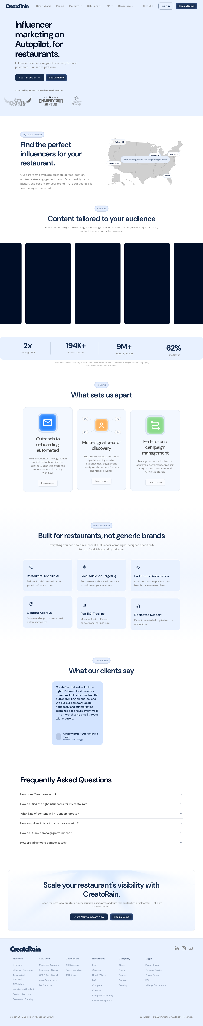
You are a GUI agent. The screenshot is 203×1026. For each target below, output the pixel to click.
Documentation (74, 970)
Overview (17, 965)
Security (123, 985)
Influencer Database (23, 970)
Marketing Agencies (49, 965)
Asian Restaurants (48, 980)
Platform (75, 6)
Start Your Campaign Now (89, 917)
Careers (123, 975)
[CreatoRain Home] (17, 6)
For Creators (45, 985)
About (122, 965)
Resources (126, 6)
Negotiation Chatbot (23, 989)
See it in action (30, 77)
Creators (96, 990)
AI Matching (18, 984)
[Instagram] (183, 948)
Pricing (60, 6)
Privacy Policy (152, 965)
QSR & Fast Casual (48, 975)
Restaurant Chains (48, 970)
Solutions (94, 6)
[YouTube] (190, 948)
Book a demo (56, 77)
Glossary (96, 970)
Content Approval (22, 994)
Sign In (166, 6)
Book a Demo (186, 6)
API (110, 6)
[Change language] (148, 6)
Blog (94, 965)
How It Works (43, 6)
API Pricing (71, 975)
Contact (123, 980)
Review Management (102, 1000)
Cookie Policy (152, 975)
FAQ (94, 980)
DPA (147, 980)
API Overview (72, 965)
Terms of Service (153, 970)
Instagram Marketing (102, 995)
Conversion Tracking (23, 999)
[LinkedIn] (176, 948)
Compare (97, 985)
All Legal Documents (155, 985)
